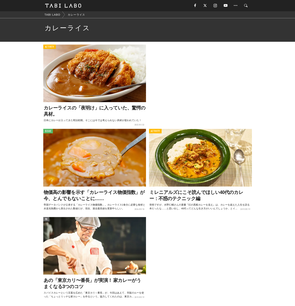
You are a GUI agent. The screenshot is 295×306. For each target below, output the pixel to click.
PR (46, 219)
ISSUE (48, 131)
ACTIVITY (49, 47)
